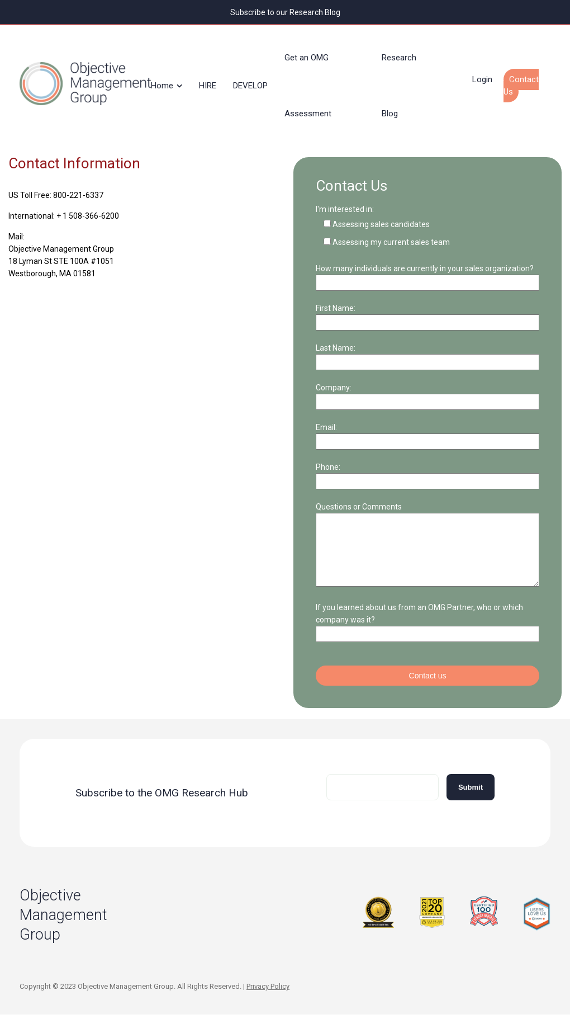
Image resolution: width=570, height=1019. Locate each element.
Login (488, 74)
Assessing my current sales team (391, 232)
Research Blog (404, 81)
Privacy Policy (267, 990)
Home (167, 81)
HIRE (213, 81)
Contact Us (526, 80)
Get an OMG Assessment (313, 81)
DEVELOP (256, 81)
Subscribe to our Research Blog (285, 12)
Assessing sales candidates (381, 214)
